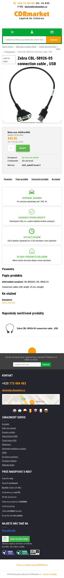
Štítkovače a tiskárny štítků (26, 47)
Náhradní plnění (8, 465)
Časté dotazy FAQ (9, 440)
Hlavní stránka (7, 47)
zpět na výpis (6, 60)
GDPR (4, 452)
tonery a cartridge (50, 574)
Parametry (8, 179)
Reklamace (6, 444)
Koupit (22, 148)
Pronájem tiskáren (9, 461)
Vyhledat (54, 40)
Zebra (58, 49)
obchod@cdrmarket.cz (36, 6)
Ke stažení (56, 179)
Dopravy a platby (8, 432)
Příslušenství (10, 52)
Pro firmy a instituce (10, 457)
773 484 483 (14, 383)
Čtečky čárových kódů (47, 47)
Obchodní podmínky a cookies (14, 448)
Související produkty (40, 179)
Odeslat (45, 364)
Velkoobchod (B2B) (10, 436)
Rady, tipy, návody (9, 428)
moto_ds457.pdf (8, 303)
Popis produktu (22, 179)
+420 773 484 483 (24, 3)
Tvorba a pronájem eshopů (26, 565)
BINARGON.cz (42, 565)
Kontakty (5, 424)
